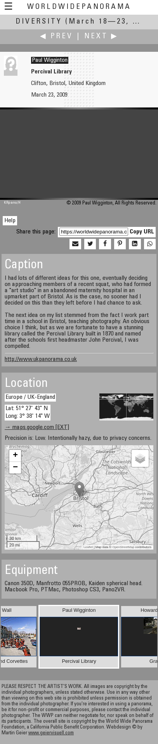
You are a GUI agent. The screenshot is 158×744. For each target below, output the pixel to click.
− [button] (15, 467)
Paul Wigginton (50, 60)
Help (10, 221)
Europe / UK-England (30, 397)
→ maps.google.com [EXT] (37, 427)
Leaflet (88, 547)
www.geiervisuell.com (51, 733)
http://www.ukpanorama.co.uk (41, 359)
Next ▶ (101, 36)
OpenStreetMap (123, 547)
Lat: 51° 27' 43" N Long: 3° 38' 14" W (27, 412)
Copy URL (142, 232)
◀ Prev (56, 36)
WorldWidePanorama (79, 7)
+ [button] (15, 455)
